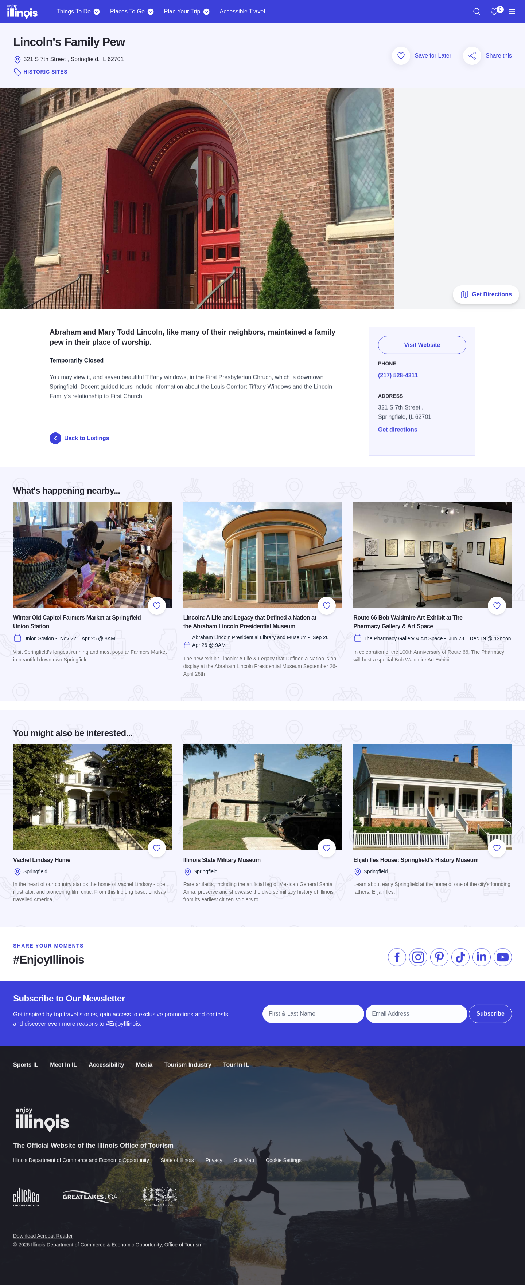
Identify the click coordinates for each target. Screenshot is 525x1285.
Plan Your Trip (182, 11)
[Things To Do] (96, 11)
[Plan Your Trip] (206, 11)
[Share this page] (472, 56)
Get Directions (486, 294)
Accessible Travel (242, 11)
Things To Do (74, 11)
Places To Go (127, 11)
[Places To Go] (150, 11)
